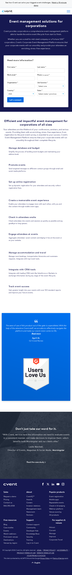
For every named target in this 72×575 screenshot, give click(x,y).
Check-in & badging (57, 505)
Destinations (9, 540)
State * (39, 90)
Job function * (42, 83)
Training (29, 540)
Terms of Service (58, 558)
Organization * (12, 83)
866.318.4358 (9, 505)
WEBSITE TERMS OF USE (45, 553)
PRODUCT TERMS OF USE (26, 553)
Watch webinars (10, 533)
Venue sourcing (55, 512)
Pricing (6, 499)
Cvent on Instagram (63, 484)
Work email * (12, 75)
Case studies (8, 527)
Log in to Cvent (32, 543)
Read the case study (35, 462)
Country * (10, 90)
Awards (29, 499)
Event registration (56, 496)
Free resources (10, 520)
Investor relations (33, 505)
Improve (52, 536)
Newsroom (30, 512)
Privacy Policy (45, 558)
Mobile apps (54, 499)
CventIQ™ (30, 496)
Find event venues (11, 537)
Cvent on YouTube (58, 484)
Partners (29, 515)
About (29, 492)
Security (29, 537)
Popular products (57, 492)
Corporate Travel (56, 539)
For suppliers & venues (58, 521)
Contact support (32, 524)
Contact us (8, 502)
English (37, 562)
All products (54, 515)
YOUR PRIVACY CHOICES (36, 555)
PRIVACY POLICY (49, 550)
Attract (52, 527)
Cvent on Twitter (48, 484)
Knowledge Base (32, 533)
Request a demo (10, 496)
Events (6, 530)
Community (31, 527)
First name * (11, 67)
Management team (33, 508)
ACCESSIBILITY (62, 550)
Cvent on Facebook (43, 484)
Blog (5, 524)
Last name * (41, 67)
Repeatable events (56, 502)
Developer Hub (32, 530)
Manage (52, 533)
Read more (36, 333)
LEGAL (39, 550)
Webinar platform (56, 508)
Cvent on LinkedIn (53, 484)
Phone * (43, 75)
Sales (6, 492)
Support (30, 520)
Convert (52, 530)
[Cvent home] (7, 11)
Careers (29, 502)
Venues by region (10, 543)
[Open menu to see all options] (68, 11)
